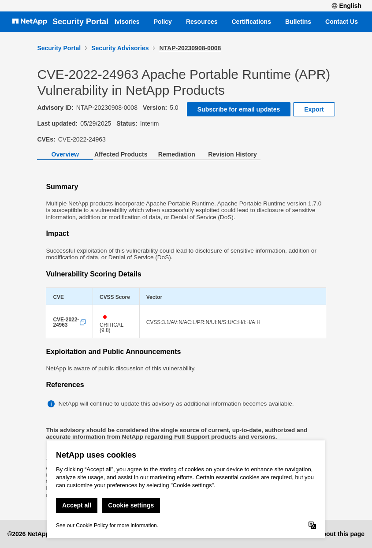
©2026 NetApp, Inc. (35, 533)
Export (314, 109)
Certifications (251, 21)
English (346, 5)
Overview (65, 154)
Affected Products (121, 154)
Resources (202, 21)
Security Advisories (120, 48)
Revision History (232, 154)
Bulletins (298, 21)
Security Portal (80, 21)
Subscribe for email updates (238, 109)
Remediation (176, 154)
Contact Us (341, 21)
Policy (163, 21)
